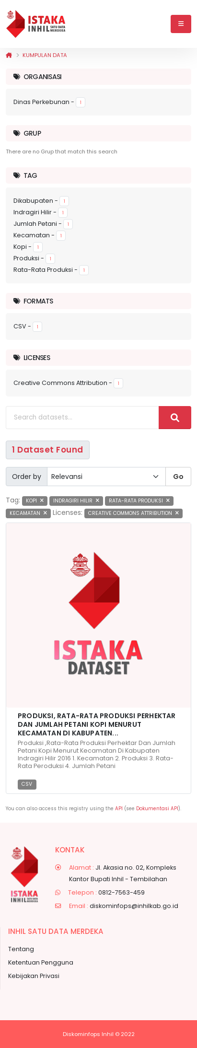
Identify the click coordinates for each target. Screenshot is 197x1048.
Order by (26, 476)
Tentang (21, 949)
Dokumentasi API (157, 808)
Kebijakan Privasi (33, 976)
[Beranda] (9, 55)
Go (178, 476)
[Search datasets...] (82, 417)
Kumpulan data (45, 55)
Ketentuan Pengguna (40, 962)
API (119, 808)
